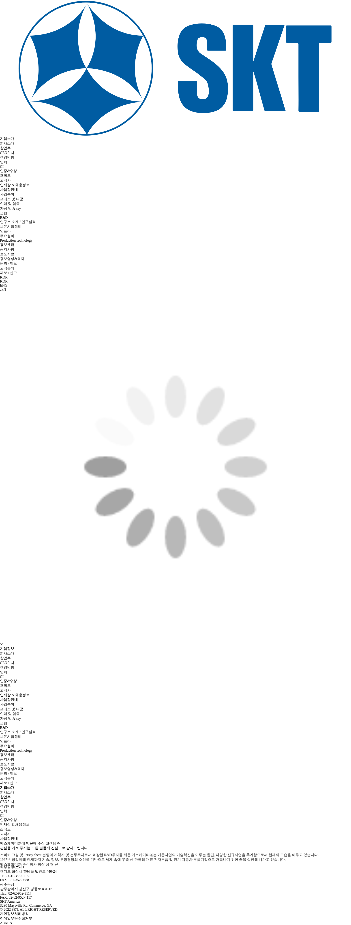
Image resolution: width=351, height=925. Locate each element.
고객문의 (7, 268)
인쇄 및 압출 (10, 204)
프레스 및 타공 (11, 199)
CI (2, 166)
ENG (3, 285)
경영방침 (7, 157)
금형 (3, 213)
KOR (4, 281)
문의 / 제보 (8, 263)
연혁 (3, 162)
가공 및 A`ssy (10, 208)
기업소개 (7, 138)
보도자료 (7, 254)
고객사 (5, 180)
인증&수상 (8, 171)
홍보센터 (7, 245)
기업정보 (7, 649)
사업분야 (7, 194)
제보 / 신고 (8, 273)
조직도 (5, 175)
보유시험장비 (10, 226)
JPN (3, 289)
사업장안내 (9, 189)
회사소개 (7, 143)
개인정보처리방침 (14, 914)
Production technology (16, 240)
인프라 (5, 231)
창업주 (5, 148)
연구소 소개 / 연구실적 (18, 222)
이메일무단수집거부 (16, 918)
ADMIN (6, 923)
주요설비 (7, 236)
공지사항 (7, 249)
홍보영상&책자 (12, 259)
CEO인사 (7, 153)
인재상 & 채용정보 (15, 185)
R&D (4, 217)
